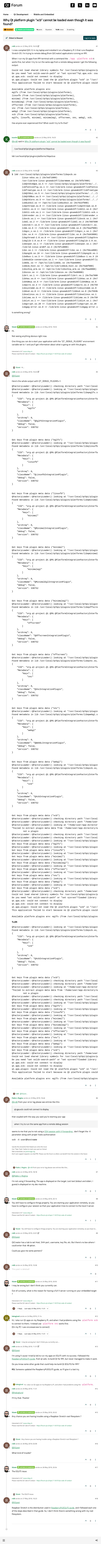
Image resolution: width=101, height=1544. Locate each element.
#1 (97, 46)
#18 (96, 1498)
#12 (96, 1316)
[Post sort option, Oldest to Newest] (14, 38)
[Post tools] (95, 130)
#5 (97, 372)
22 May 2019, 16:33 (30, 46)
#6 (97, 1098)
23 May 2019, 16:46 (38, 1098)
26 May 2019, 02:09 (30, 1443)
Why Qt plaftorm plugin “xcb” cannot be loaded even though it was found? (58, 141)
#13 (96, 1346)
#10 (96, 1265)
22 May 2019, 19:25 (48, 137)
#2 (97, 137)
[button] (3, 1540)
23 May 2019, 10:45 (30, 372)
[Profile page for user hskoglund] (6, 1318)
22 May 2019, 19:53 (49, 327)
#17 (96, 1467)
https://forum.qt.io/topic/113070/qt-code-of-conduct (54, 353)
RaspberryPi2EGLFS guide (23, 1358)
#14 (96, 1388)
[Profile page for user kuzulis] (6, 139)
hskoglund (16, 1316)
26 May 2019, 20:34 (49, 1467)
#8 (97, 1198)
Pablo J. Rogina (17, 1098)
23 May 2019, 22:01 (30, 1233)
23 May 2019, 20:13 (49, 1198)
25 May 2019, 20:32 (49, 1412)
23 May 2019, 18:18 (30, 1172)
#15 (96, 1412)
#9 (97, 1233)
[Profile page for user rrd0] (6, 48)
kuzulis (14, 137)
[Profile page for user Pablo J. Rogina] (6, 1100)
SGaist (14, 327)
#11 (96, 1281)
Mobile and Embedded (25, 29)
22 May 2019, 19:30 (30, 170)
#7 (97, 1172)
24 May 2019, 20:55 (49, 1281)
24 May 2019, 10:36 (30, 1265)
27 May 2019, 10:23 (30, 1498)
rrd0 (13, 46)
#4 (97, 327)
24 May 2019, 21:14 (34, 1316)
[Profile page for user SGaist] (6, 329)
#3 (97, 170)
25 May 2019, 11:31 (30, 1346)
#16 (96, 1443)
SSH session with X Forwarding (58, 1131)
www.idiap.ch (27, 351)
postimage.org (30, 1151)
